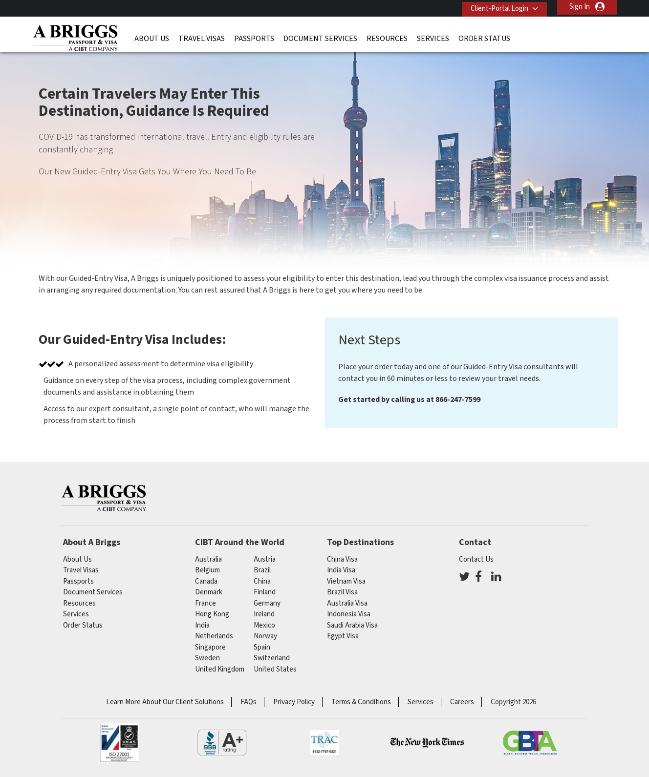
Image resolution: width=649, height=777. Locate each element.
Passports (254, 36)
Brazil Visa (342, 592)
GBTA (529, 742)
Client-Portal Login (496, 6)
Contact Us (476, 559)
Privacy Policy (294, 702)
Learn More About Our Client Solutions (165, 702)
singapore (210, 647)
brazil (262, 570)
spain (262, 647)
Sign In (579, 6)
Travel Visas (201, 36)
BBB (222, 742)
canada (206, 581)
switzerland (272, 658)
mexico (264, 625)
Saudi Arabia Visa (352, 625)
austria (265, 559)
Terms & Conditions (361, 702)
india (202, 625)
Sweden (207, 658)
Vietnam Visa (346, 581)
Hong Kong (212, 614)
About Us (151, 36)
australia (208, 559)
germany (267, 603)
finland (265, 592)
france (205, 603)
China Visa (342, 559)
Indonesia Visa (348, 614)
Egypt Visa (343, 636)
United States (275, 669)
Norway (265, 636)
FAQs (248, 702)
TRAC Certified (324, 742)
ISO (119, 742)
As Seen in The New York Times (427, 742)
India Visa (341, 570)
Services (433, 36)
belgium (207, 570)
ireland (264, 614)
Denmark (208, 592)
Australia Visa (347, 603)
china (262, 581)
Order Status (484, 36)
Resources (387, 36)
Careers (462, 702)
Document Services (320, 36)
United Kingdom (219, 669)
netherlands (214, 636)
